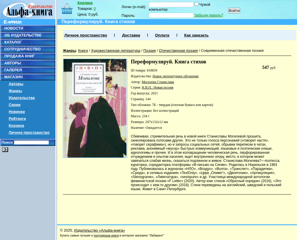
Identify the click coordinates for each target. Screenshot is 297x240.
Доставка (131, 35)
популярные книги (106, 235)
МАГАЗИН (13, 77)
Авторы (16, 84)
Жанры (15, 91)
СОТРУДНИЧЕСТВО (22, 49)
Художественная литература (115, 50)
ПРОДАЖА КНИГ (19, 56)
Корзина (16, 125)
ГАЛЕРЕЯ (13, 70)
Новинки (17, 111)
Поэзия (149, 50)
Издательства (22, 98)
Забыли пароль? (209, 15)
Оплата (162, 35)
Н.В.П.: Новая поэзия (157, 87)
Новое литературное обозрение (176, 76)
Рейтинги (17, 118)
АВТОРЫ (12, 63)
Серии (15, 104)
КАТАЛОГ (13, 42)
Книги (83, 50)
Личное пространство (29, 132)
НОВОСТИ (13, 28)
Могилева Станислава (158, 82)
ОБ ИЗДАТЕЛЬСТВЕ (22, 35)
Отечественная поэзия (178, 50)
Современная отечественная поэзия (232, 50)
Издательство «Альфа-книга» (99, 230)
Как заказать (196, 35)
